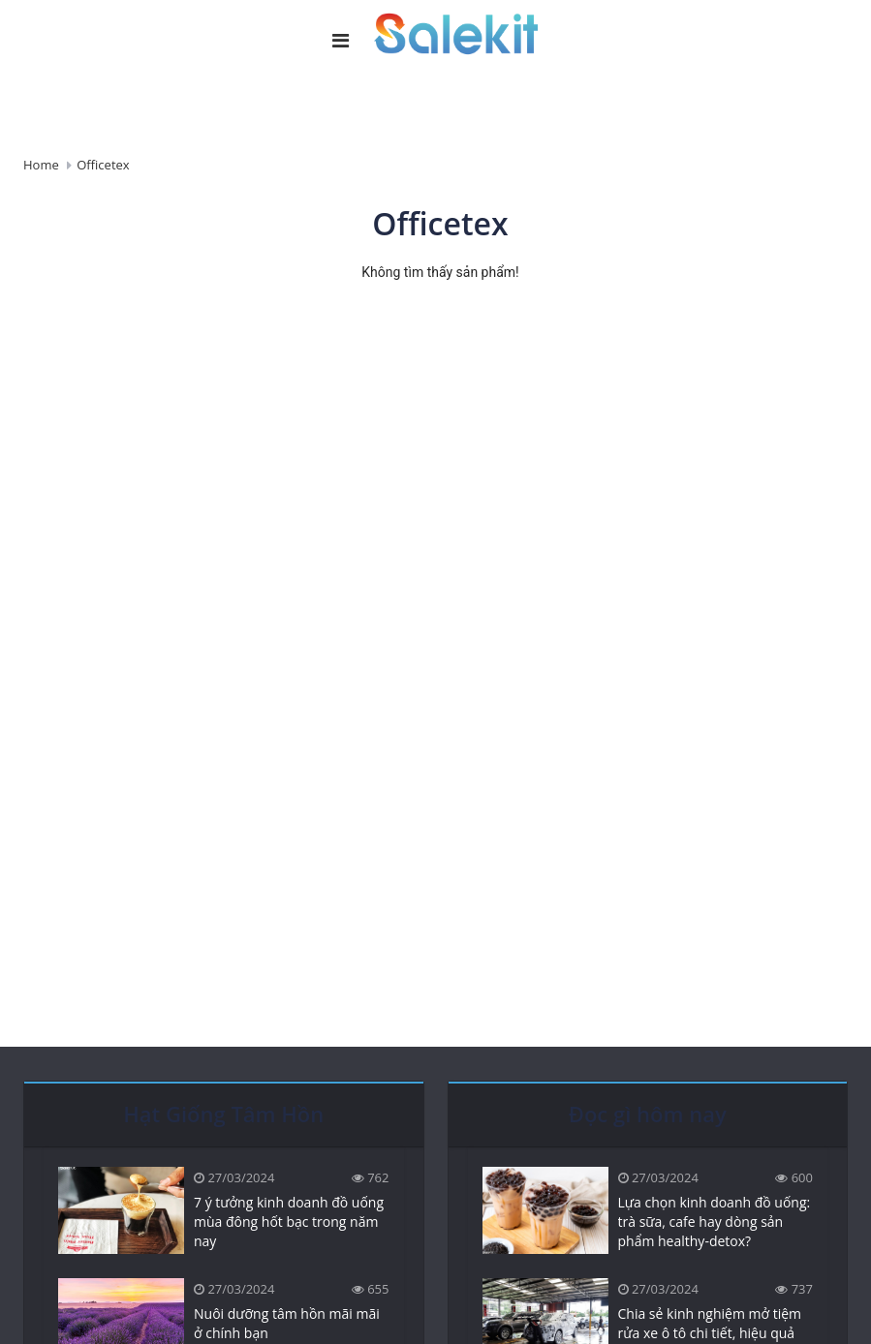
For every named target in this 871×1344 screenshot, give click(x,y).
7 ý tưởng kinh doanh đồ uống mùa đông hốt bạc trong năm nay (289, 1221)
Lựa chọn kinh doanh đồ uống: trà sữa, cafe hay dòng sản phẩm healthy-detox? (714, 1221)
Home (41, 164)
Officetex (103, 164)
